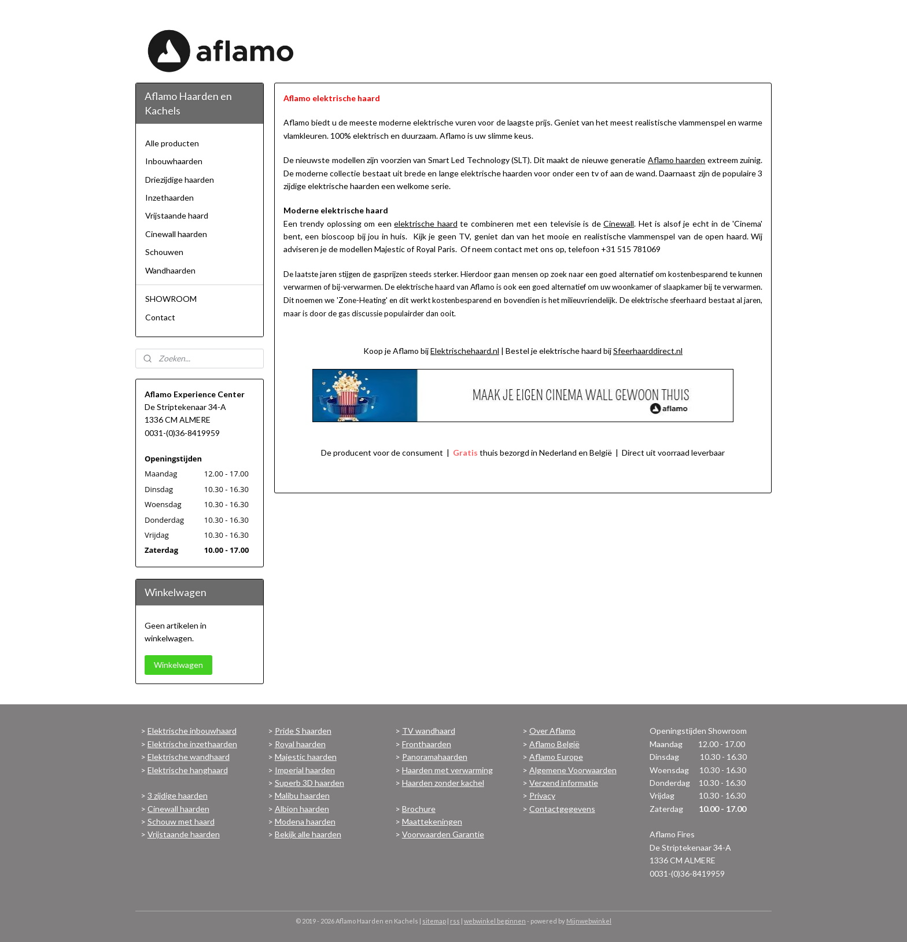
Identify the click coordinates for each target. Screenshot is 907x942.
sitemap (434, 921)
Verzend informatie (563, 783)
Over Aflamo (552, 731)
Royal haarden (300, 744)
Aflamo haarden (676, 160)
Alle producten (172, 143)
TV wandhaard (428, 731)
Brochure (419, 809)
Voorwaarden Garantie (443, 834)
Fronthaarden (426, 744)
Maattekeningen (432, 821)
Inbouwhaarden (173, 161)
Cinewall (618, 223)
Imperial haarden (305, 770)
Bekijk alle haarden (308, 834)
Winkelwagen (178, 665)
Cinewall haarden (176, 234)
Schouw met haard (181, 821)
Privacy (542, 795)
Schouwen (164, 252)
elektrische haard (426, 223)
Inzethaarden (169, 197)
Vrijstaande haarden (184, 834)
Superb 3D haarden (309, 783)
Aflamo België (554, 744)
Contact (160, 317)
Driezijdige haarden (179, 179)
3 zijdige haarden (178, 795)
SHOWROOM (171, 299)
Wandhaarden (170, 270)
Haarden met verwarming (447, 770)
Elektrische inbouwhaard (192, 731)
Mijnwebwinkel (588, 921)
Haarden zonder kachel (443, 783)
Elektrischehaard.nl (464, 351)
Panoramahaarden (434, 757)
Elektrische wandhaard (189, 757)
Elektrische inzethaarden (192, 744)
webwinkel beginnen (495, 921)
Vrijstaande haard (176, 215)
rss (455, 921)
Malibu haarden (302, 795)
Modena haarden (305, 821)
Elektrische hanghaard (188, 770)
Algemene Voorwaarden (573, 770)
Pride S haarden (303, 731)
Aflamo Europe (556, 757)
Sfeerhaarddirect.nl (648, 351)
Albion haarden (302, 809)
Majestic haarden (306, 757)
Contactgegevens (562, 809)
